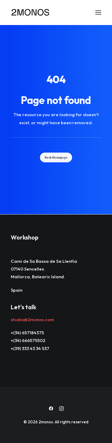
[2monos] (30, 12)
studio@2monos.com (32, 319)
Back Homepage (56, 157)
